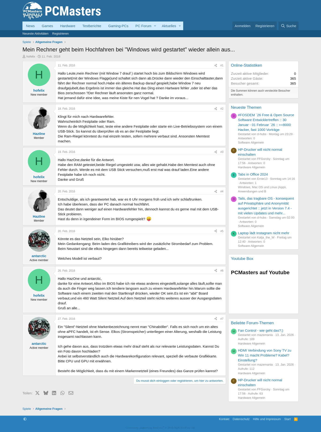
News (30, 26)
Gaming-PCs (118, 26)
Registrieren (60, 33)
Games (47, 26)
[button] (155, 26)
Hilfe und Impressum (267, 419)
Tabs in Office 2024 (253, 174)
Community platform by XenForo (160, 427)
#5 (221, 231)
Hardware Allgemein (251, 167)
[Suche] (288, 26)
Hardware (67, 26)
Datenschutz (241, 419)
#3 (221, 152)
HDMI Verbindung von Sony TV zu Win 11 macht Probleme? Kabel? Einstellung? (264, 355)
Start (287, 419)
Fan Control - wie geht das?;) (260, 330)
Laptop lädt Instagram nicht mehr (263, 233)
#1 (221, 65)
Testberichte (91, 26)
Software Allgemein (251, 142)
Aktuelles (169, 26)
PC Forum (143, 26)
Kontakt (224, 419)
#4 (221, 191)
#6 (221, 270)
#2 (221, 108)
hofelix (30, 56)
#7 (221, 318)
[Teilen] (216, 65)
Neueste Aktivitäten (35, 33)
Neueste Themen (246, 107)
